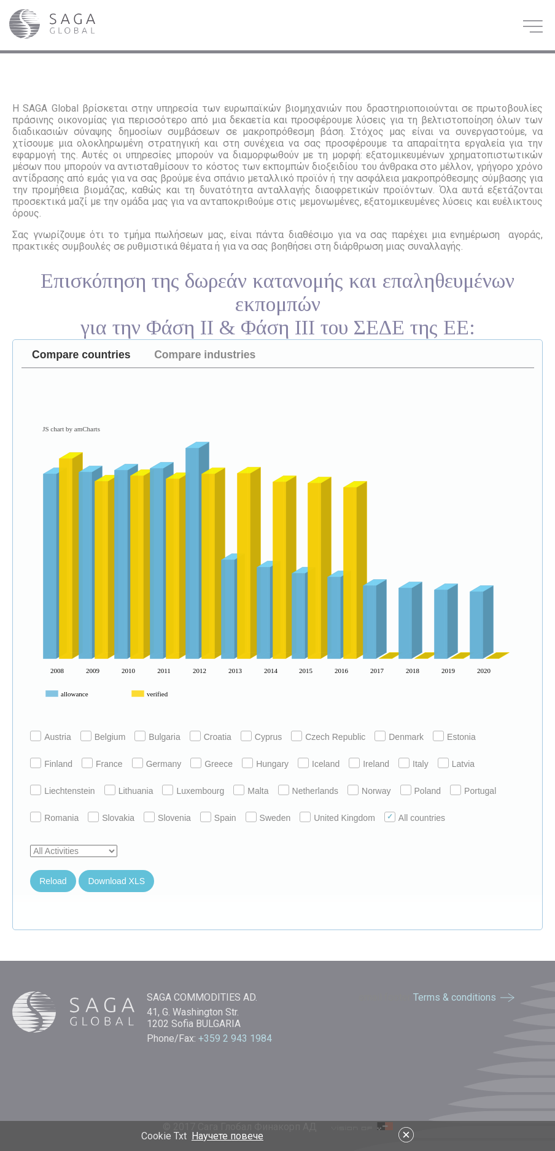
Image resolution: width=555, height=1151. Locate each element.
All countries (414, 818)
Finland (51, 764)
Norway (368, 791)
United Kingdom (337, 818)
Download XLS (116, 881)
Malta (250, 791)
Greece (211, 764)
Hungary (265, 764)
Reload (52, 881)
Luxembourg (193, 791)
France (102, 764)
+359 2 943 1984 (236, 1038)
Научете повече (227, 1136)
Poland (420, 791)
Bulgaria (157, 737)
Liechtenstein (62, 791)
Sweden (268, 818)
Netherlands (308, 791)
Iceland (319, 764)
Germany (157, 764)
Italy (413, 764)
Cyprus (261, 737)
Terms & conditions (454, 997)
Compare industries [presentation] (204, 354)
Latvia (456, 764)
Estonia (454, 737)
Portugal (473, 791)
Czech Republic (328, 737)
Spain (218, 818)
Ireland (369, 764)
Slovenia (167, 818)
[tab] (81, 355)
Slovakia (111, 818)
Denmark (399, 737)
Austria (50, 737)
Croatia (210, 737)
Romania (54, 818)
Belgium (103, 737)
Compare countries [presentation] (81, 354)
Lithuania (128, 791)
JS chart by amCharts (71, 429)
